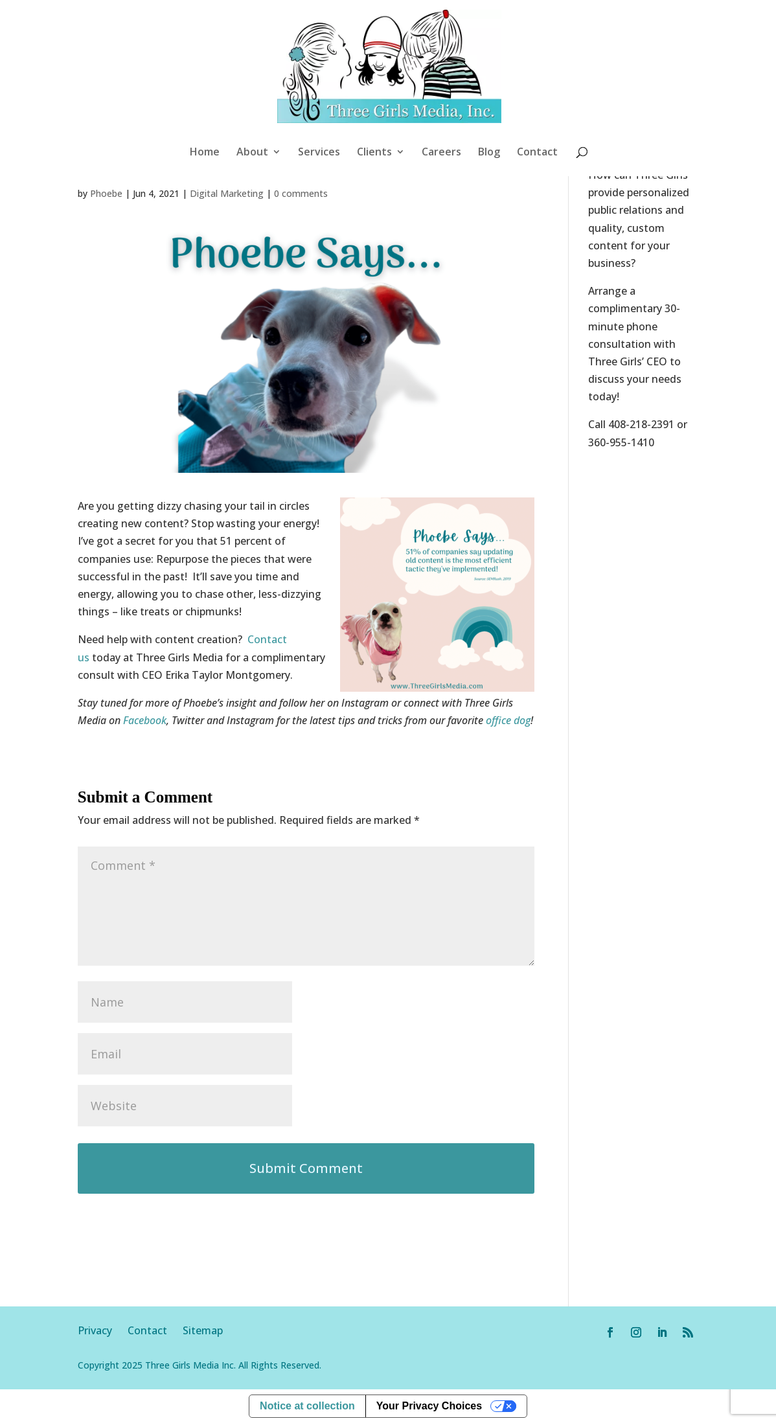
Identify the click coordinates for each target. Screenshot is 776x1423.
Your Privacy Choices (429, 1405)
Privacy (103, 1330)
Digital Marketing (227, 193)
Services (319, 153)
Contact (537, 153)
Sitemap (203, 1330)
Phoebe (106, 193)
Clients (374, 153)
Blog (489, 153)
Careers (441, 153)
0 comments (301, 193)
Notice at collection (307, 1405)
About (252, 153)
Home (205, 153)
